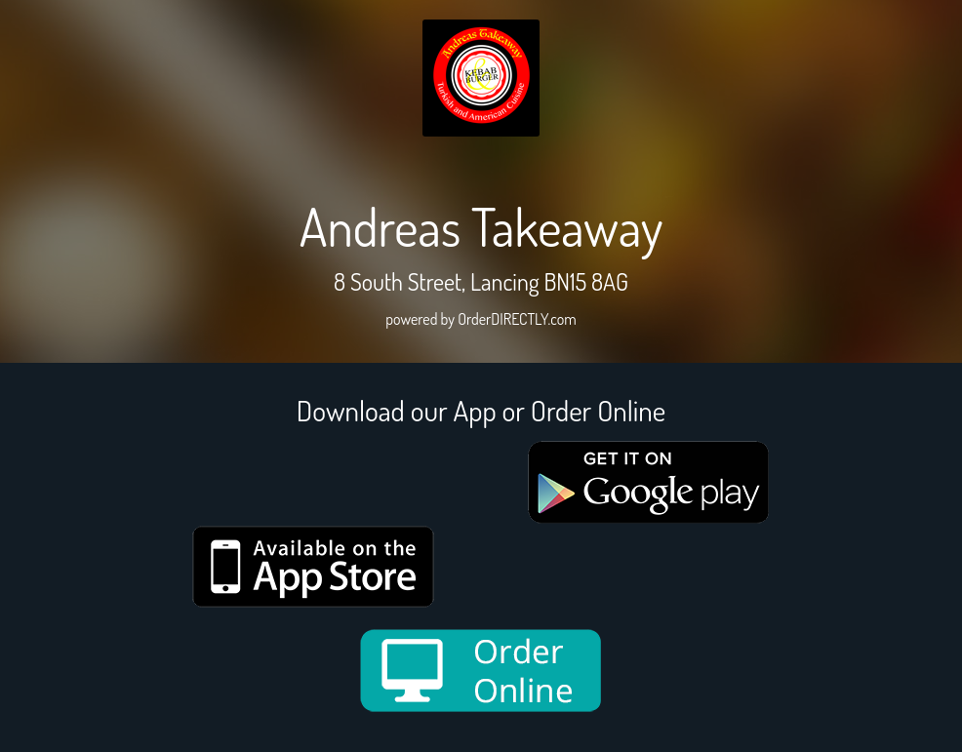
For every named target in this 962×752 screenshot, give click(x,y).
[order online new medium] (481, 670)
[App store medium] (313, 567)
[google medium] (649, 482)
